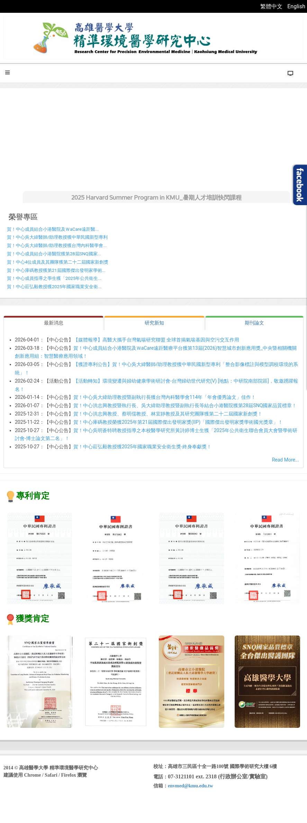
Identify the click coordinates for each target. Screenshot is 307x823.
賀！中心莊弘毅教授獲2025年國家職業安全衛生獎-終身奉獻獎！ (142, 446)
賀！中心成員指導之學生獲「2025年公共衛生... (54, 278)
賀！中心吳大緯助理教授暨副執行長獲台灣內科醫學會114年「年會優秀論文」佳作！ (164, 397)
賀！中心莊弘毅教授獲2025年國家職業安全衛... (54, 286)
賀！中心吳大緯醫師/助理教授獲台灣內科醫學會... (57, 245)
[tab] (53, 323)
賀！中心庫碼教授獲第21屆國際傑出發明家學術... (56, 270)
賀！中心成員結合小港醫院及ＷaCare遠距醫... (53, 229)
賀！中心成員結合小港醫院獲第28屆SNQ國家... (54, 253)
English (296, 6)
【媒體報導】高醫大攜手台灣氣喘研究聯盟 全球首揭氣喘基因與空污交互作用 (156, 339)
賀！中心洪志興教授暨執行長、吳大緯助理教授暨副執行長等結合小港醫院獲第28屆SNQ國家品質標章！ (185, 405)
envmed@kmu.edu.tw (190, 785)
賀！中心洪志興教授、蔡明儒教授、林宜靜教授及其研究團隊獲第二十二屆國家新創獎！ (167, 414)
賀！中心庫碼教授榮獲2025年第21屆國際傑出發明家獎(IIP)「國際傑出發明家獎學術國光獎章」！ (178, 422)
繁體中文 (272, 6)
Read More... (285, 460)
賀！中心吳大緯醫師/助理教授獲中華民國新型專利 (57, 237)
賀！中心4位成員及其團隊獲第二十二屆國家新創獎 (57, 262)
